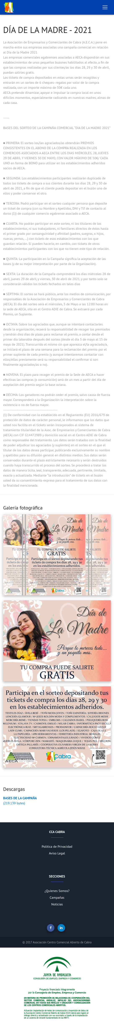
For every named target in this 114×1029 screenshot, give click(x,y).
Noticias (57, 904)
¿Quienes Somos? (57, 891)
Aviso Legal (57, 853)
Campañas (57, 897)
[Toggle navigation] (105, 7)
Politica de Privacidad (57, 846)
